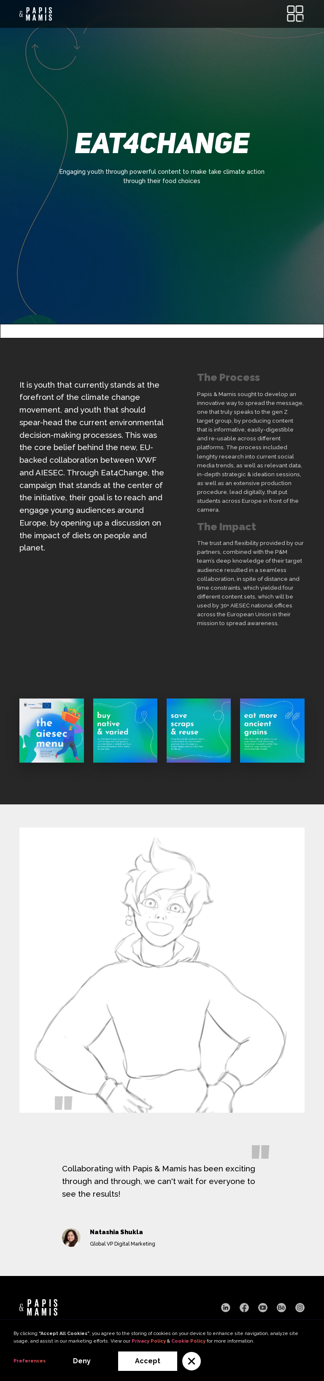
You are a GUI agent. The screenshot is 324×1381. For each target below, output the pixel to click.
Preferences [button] (30, 1361)
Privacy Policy (149, 1341)
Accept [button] (147, 1361)
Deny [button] (82, 1361)
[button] (191, 1361)
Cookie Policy (188, 1341)
